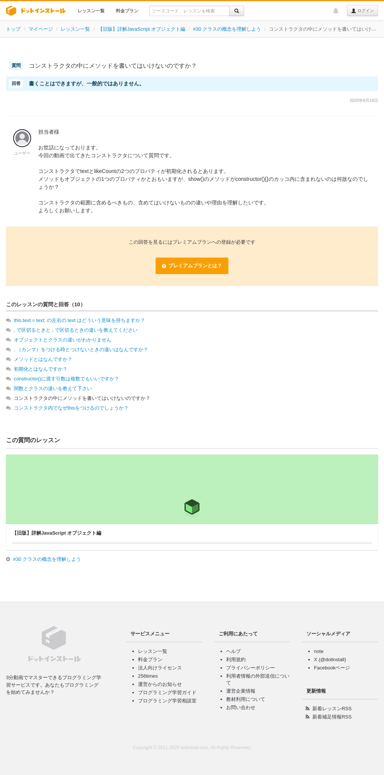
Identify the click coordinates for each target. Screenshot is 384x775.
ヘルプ (233, 651)
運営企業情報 (240, 691)
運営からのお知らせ (160, 684)
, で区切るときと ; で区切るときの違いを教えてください (76, 330)
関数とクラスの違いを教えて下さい (53, 388)
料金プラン (127, 10)
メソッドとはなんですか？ (43, 359)
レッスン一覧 (91, 10)
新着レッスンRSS (332, 708)
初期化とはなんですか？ (41, 369)
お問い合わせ (240, 707)
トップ (13, 29)
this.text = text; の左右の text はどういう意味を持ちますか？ (79, 320)
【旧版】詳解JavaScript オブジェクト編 (141, 29)
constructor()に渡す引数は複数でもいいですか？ (66, 379)
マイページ (40, 29)
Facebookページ (332, 668)
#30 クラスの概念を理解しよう (227, 29)
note (318, 651)
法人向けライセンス (160, 668)
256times (148, 676)
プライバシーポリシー (250, 668)
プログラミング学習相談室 (167, 700)
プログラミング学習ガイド (167, 692)
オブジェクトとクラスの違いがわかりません (62, 340)
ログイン (362, 10)
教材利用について (245, 699)
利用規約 (236, 659)
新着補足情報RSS (332, 717)
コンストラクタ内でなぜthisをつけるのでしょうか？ (71, 408)
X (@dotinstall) (330, 659)
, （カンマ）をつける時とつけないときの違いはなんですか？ (81, 349)
